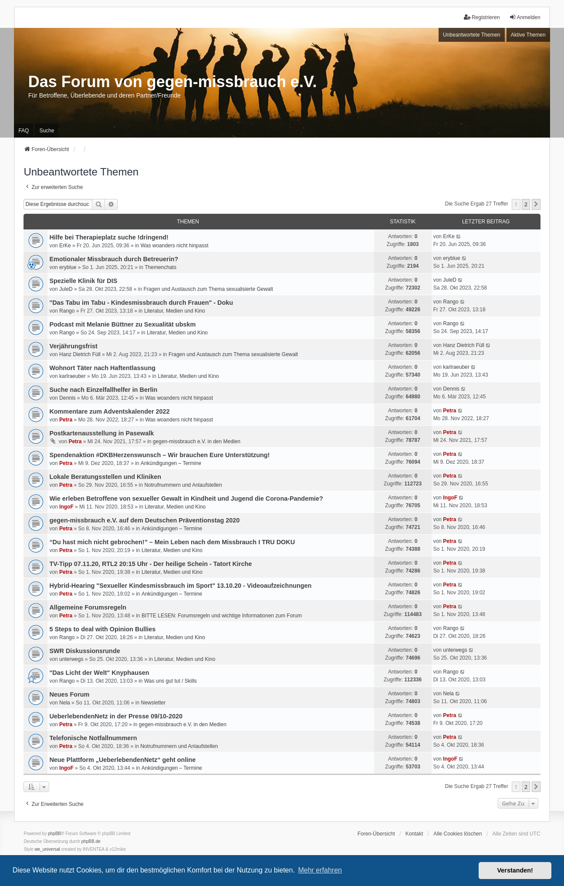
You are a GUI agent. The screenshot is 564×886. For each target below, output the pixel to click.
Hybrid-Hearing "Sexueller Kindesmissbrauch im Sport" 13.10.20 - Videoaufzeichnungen (180, 585)
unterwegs (71, 659)
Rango (66, 311)
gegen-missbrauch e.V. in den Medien (196, 441)
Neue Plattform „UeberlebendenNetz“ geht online (122, 759)
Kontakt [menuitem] (414, 834)
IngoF (66, 507)
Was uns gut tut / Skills (170, 681)
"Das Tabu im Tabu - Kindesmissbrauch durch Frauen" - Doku (141, 302)
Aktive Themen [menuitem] (528, 35)
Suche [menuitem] (46, 131)
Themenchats (160, 267)
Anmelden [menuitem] (524, 17)
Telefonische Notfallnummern (93, 737)
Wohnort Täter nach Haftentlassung (102, 367)
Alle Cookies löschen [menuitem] (457, 834)
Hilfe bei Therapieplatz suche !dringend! (108, 237)
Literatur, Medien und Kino (174, 311)
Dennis (67, 398)
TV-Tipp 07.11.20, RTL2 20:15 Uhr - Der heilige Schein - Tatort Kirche (150, 563)
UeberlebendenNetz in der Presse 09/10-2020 (115, 716)
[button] (536, 204)
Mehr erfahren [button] (320, 870)
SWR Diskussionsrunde (84, 650)
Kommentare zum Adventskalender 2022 (109, 411)
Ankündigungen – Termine (171, 463)
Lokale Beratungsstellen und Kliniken (105, 476)
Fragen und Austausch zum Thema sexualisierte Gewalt (208, 289)
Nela (64, 703)
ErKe (65, 246)
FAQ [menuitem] (23, 131)
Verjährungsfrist (73, 346)
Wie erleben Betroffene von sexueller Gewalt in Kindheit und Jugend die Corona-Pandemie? (186, 498)
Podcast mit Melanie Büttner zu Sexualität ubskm (122, 324)
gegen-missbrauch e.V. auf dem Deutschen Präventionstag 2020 (144, 520)
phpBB (54, 833)
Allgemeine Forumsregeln (87, 607)
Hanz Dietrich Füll (80, 354)
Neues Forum (69, 694)
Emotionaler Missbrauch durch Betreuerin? (113, 259)
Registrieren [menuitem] (482, 17)
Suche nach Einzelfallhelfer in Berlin (103, 389)
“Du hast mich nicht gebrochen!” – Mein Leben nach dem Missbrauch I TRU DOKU (172, 542)
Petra (65, 420)
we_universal (47, 849)
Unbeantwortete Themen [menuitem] (471, 35)
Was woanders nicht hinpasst (175, 246)
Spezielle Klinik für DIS (83, 280)
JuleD (66, 289)
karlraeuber (72, 376)
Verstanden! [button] (515, 870)
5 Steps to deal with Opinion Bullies (102, 629)
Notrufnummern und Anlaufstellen (183, 485)
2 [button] (525, 204)
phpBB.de (91, 841)
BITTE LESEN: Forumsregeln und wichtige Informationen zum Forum (222, 616)
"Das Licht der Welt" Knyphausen (99, 672)
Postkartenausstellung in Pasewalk (101, 433)
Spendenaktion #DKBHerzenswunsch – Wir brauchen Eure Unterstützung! (159, 454)
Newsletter (153, 703)
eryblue (67, 267)
